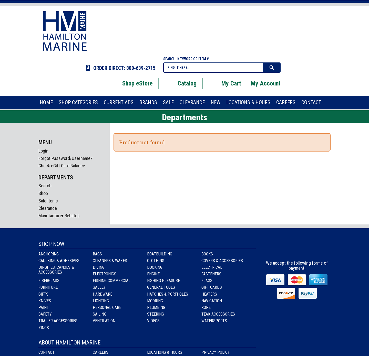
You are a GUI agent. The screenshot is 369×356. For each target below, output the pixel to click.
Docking (154, 267)
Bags (97, 254)
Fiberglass (48, 280)
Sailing (99, 314)
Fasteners (211, 274)
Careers (100, 352)
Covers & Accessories (222, 260)
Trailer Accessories (57, 320)
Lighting (101, 300)
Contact (46, 352)
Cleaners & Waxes (110, 260)
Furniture (48, 287)
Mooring (155, 300)
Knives (44, 300)
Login (43, 151)
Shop (43, 193)
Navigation (211, 300)
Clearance (47, 208)
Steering (155, 314)
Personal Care (107, 307)
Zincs (43, 327)
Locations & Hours (164, 352)
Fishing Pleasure (163, 280)
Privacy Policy (215, 352)
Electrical (211, 267)
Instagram (297, 249)
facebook (283, 249)
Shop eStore (131, 83)
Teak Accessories (218, 314)
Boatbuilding (159, 254)
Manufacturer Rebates (59, 215)
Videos (153, 320)
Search (45, 185)
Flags (206, 280)
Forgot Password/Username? (65, 158)
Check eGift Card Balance (61, 165)
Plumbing (156, 307)
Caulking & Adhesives (58, 260)
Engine (153, 274)
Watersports (214, 320)
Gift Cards (211, 287)
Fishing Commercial (111, 280)
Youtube (311, 249)
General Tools (161, 287)
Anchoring (48, 254)
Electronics (104, 274)
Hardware (102, 294)
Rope (206, 307)
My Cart (225, 83)
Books (207, 254)
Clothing (155, 260)
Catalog (181, 83)
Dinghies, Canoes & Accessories (56, 270)
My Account (266, 83)
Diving (99, 267)
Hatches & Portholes (167, 294)
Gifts (43, 294)
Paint (43, 307)
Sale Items (48, 200)
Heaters (209, 294)
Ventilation (104, 320)
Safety (45, 314)
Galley (99, 287)
